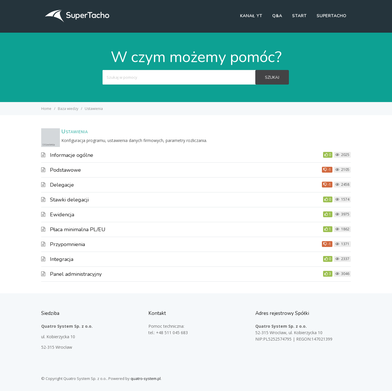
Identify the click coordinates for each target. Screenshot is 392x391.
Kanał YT (251, 16)
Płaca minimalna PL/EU (77, 229)
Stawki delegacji (69, 199)
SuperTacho (331, 16)
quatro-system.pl (146, 378)
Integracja (61, 259)
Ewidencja (62, 214)
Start (299, 16)
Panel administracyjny (76, 274)
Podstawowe (65, 169)
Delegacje (62, 184)
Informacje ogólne (71, 155)
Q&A (277, 16)
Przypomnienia (67, 244)
